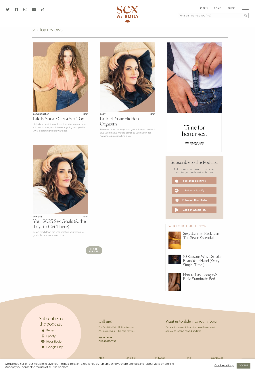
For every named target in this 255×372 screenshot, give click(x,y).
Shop (231, 8)
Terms (188, 358)
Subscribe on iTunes (190, 181)
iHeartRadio (51, 341)
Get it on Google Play (190, 210)
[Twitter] (8, 10)
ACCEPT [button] (243, 366)
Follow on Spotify (189, 191)
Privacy (160, 358)
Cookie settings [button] (224, 365)
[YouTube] (34, 10)
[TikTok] (43, 10)
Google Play (52, 347)
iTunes (48, 330)
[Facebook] (16, 10)
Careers (131, 358)
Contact (217, 358)
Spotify (49, 336)
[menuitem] (203, 8)
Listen (203, 8)
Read (217, 8)
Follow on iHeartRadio (190, 200)
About (103, 358)
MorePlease (94, 250)
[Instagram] (25, 10)
